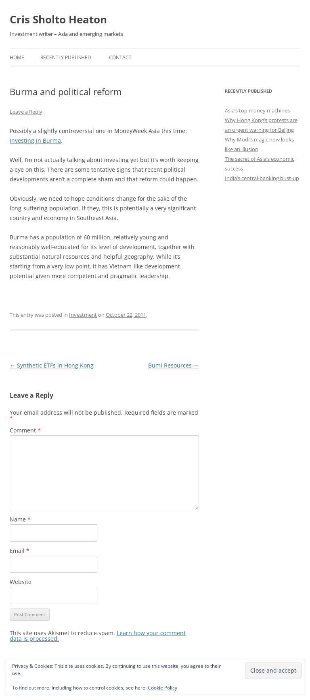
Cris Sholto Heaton (58, 19)
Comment (25, 430)
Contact (120, 57)
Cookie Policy (162, 687)
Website (20, 582)
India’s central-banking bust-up (262, 178)
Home (17, 57)
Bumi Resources (173, 365)
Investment (83, 314)
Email (19, 551)
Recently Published (65, 57)
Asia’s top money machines (257, 110)
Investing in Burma (35, 140)
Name (20, 519)
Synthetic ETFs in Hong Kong (52, 365)
